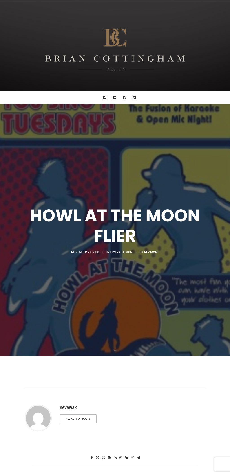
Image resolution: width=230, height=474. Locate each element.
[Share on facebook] (91, 321)
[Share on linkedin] (115, 321)
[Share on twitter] (97, 321)
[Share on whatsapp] (121, 321)
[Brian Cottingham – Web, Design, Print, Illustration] (115, 45)
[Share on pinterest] (109, 321)
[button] (105, 97)
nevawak (151, 184)
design (127, 184)
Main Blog (115, 357)
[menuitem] (105, 97)
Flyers (115, 184)
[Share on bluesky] (126, 321)
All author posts (78, 282)
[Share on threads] (103, 321)
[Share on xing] (132, 321)
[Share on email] (138, 321)
